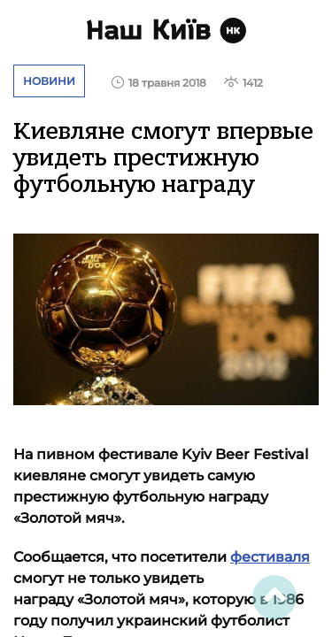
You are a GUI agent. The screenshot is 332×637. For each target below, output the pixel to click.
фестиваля (270, 557)
